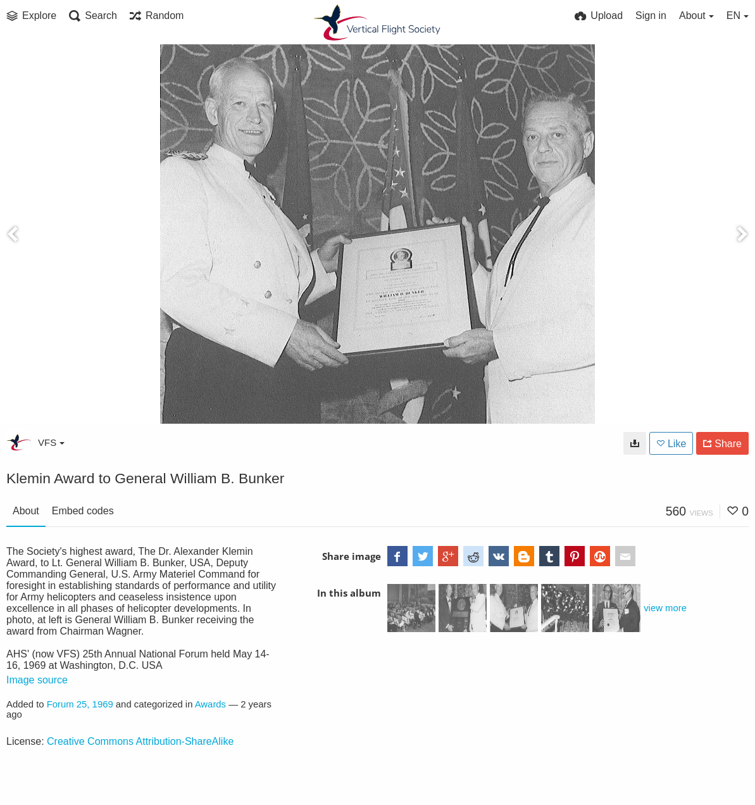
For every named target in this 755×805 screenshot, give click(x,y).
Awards (210, 704)
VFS (51, 442)
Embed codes (83, 510)
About (26, 510)
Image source (37, 680)
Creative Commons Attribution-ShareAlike (140, 741)
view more (665, 608)
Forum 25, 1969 (80, 704)
